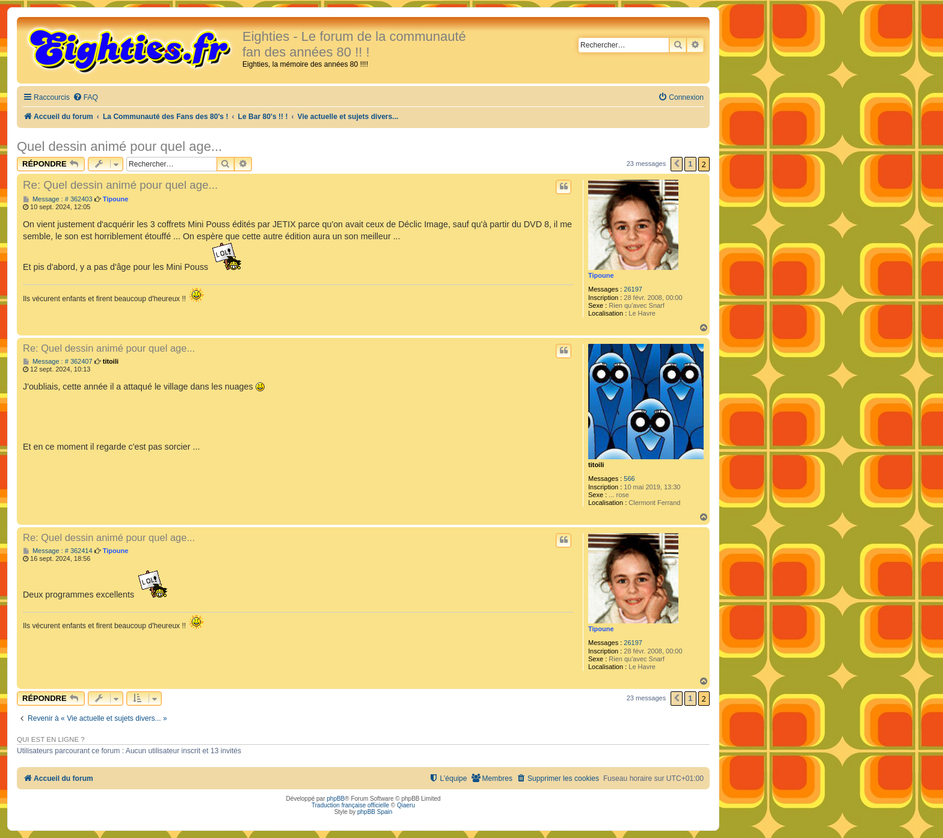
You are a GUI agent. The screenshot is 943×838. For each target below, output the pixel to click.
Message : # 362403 (58, 199)
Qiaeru (406, 805)
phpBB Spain (374, 812)
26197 (633, 289)
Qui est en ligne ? (51, 739)
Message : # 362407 (58, 361)
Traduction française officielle (350, 805)
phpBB (336, 798)
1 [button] (690, 163)
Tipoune (601, 275)
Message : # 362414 (58, 551)
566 (629, 478)
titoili (596, 464)
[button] (677, 164)
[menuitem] (85, 98)
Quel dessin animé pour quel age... (119, 146)
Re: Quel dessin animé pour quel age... (120, 185)
